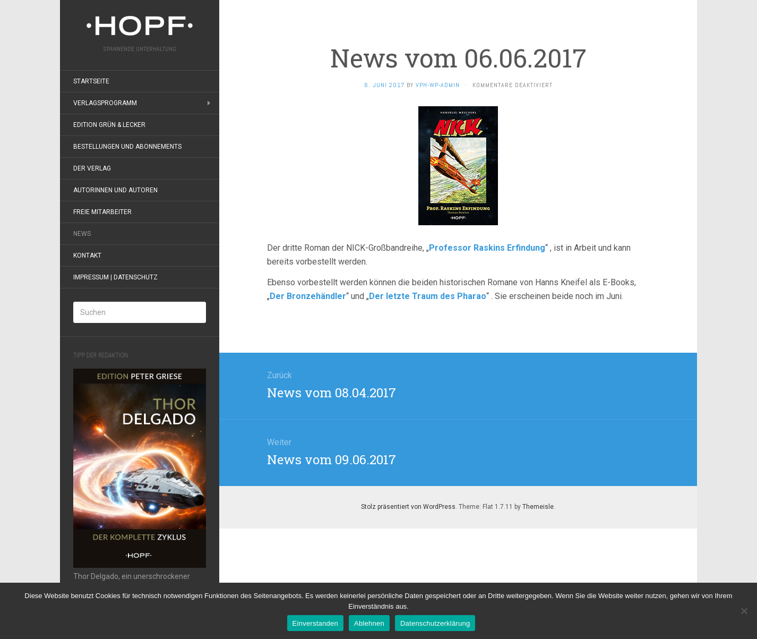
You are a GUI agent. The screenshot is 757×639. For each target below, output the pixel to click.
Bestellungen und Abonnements (127, 146)
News (82, 233)
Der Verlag (92, 168)
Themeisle (538, 506)
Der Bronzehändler (308, 296)
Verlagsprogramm (105, 103)
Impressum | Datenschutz (115, 277)
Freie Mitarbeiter (102, 212)
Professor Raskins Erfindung (487, 248)
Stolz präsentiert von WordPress (408, 506)
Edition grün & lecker (109, 125)
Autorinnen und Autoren (115, 190)
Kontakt (87, 255)
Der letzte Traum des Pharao (427, 296)
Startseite (91, 81)
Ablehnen (369, 623)
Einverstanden (315, 623)
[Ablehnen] (743, 611)
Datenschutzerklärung (435, 623)
